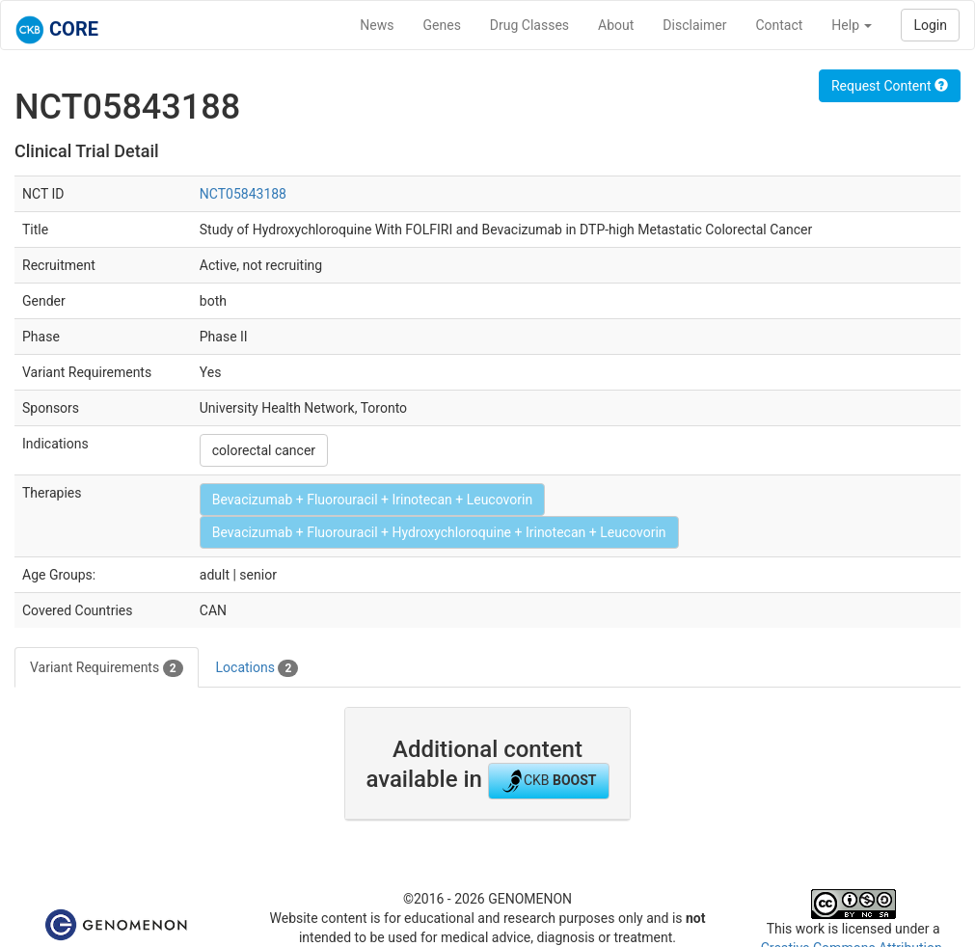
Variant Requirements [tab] (106, 668)
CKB (549, 781)
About (616, 25)
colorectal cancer (263, 450)
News (376, 25)
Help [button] (851, 25)
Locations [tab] (257, 668)
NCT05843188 (243, 194)
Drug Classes (529, 25)
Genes (442, 25)
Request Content (889, 86)
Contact (778, 25)
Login (930, 25)
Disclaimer (694, 25)
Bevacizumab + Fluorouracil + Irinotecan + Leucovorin (372, 499)
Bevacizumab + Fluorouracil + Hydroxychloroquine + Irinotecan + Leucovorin (439, 532)
